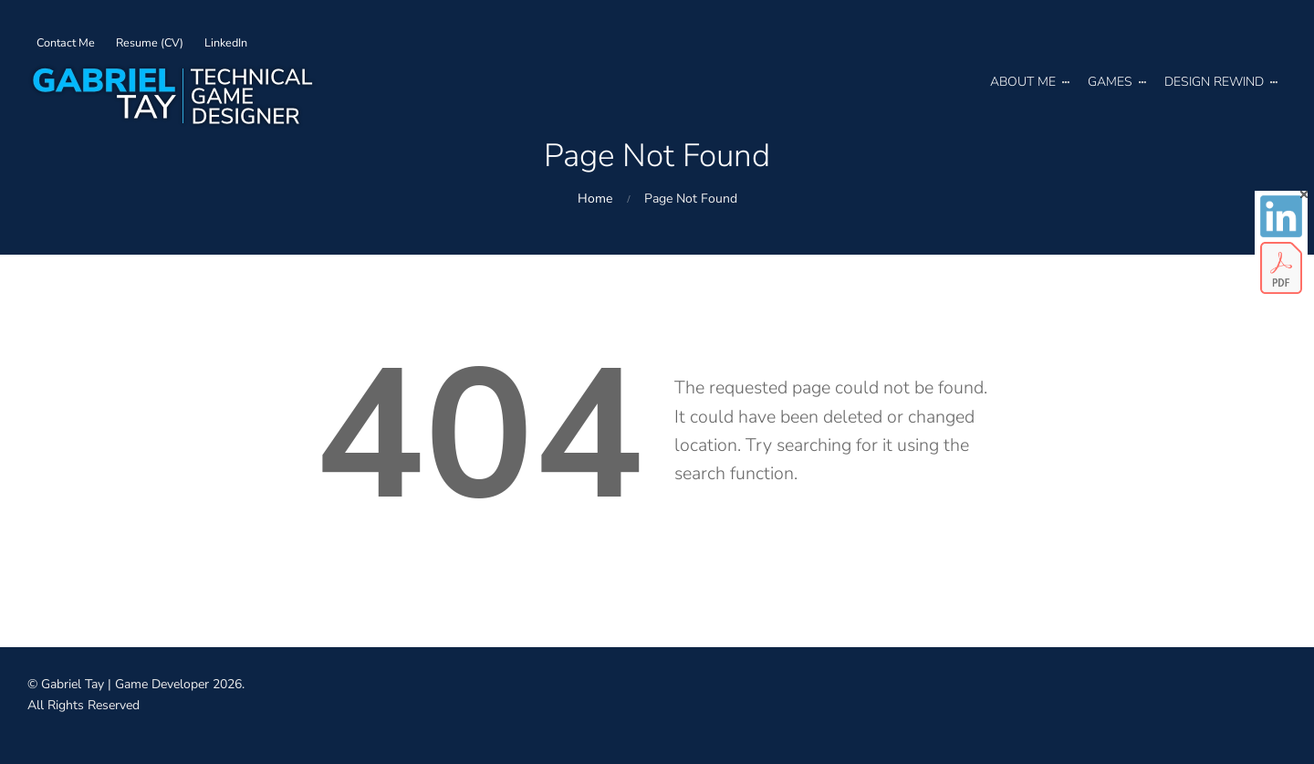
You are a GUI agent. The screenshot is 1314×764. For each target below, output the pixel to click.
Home (595, 198)
